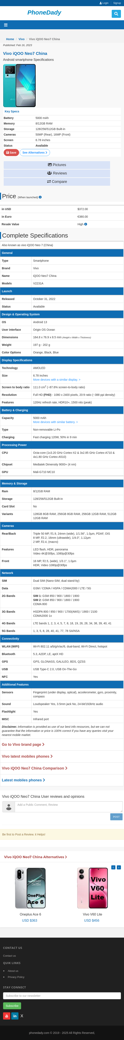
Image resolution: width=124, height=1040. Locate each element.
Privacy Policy (16, 977)
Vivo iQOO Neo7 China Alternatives (35, 857)
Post (116, 816)
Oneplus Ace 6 (30, 914)
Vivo (22, 39)
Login (104, 3)
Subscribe (12, 1005)
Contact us (9, 955)
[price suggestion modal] (40, 197)
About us (13, 970)
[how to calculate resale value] (85, 224)
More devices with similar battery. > (55, 422)
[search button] (116, 14)
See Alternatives (34, 152)
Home (10, 39)
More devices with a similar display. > (56, 379)
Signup (117, 3)
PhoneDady (44, 12)
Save (11, 152)
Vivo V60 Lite (92, 914)
